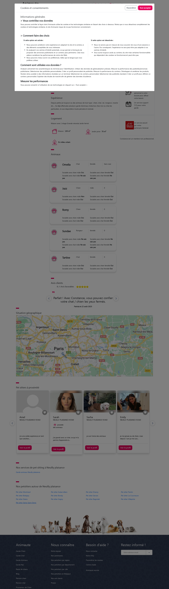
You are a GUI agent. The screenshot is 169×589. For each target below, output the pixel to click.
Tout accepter (145, 7)
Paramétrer (131, 7)
